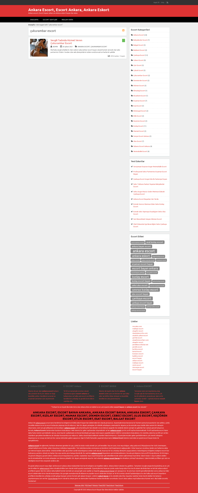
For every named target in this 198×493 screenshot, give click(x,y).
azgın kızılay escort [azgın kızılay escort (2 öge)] (158, 256)
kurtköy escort (137, 349)
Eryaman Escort (139, 101)
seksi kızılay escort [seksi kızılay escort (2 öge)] (158, 281)
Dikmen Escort (138, 85)
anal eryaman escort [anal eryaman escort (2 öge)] (137, 242)
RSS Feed (88, 485)
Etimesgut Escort (139, 111)
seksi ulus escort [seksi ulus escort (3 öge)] (140, 285)
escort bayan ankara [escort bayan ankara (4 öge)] (145, 268)
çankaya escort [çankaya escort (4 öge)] (141, 298)
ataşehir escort (137, 331)
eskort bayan (103, 476)
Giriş (162, 2)
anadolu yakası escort (140, 335)
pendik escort (137, 347)
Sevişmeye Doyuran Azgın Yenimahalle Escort (150, 166)
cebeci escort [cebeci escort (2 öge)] (135, 260)
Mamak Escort (138, 131)
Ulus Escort (137, 141)
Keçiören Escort (139, 121)
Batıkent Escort (139, 50)
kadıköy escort (137, 356)
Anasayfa (34, 19)
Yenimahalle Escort (140, 151)
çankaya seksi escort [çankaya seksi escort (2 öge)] (153, 306)
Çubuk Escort (138, 70)
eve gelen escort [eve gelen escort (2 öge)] (151, 272)
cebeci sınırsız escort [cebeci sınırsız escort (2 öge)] (148, 260)
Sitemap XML (79, 485)
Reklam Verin (67, 19)
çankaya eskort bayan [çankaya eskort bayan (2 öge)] (138, 306)
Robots (95, 485)
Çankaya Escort (139, 55)
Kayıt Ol (156, 2)
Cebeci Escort (138, 60)
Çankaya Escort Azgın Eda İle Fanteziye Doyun (150, 179)
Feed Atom (110, 485)
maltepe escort (137, 329)
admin (55, 46)
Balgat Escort (138, 45)
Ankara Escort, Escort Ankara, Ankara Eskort (68, 10)
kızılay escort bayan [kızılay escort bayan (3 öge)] (141, 281)
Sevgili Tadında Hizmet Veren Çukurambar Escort (66, 42)
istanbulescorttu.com (140, 333)
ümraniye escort (138, 367)
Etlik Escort (137, 116)
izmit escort (136, 365)
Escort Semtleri (50, 19)
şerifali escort (137, 338)
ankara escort (137, 360)
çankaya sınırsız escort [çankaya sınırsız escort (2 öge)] (138, 310)
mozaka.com (137, 326)
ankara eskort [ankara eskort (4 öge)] (141, 255)
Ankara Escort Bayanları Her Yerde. (146, 199)
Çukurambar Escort (99, 46)
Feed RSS (102, 485)
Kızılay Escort (138, 126)
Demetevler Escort (140, 80)
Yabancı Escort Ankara (141, 146)
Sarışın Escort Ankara (141, 136)
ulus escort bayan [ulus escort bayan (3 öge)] (140, 294)
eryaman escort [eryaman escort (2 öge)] (161, 260)
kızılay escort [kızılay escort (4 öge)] (140, 276)
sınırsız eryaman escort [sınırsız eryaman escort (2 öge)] (157, 285)
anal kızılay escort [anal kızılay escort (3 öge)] (154, 242)
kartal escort (137, 351)
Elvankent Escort (139, 96)
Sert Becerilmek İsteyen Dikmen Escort (147, 219)
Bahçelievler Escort (140, 40)
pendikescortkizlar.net (140, 344)
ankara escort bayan (112, 458)
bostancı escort (137, 354)
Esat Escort (137, 106)
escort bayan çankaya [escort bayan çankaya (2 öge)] (137, 272)
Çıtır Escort (137, 65)
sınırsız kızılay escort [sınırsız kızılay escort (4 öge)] (145, 289)
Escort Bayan (53, 478)
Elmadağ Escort (139, 90)
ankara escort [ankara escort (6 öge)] (144, 251)
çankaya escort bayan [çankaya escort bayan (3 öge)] (142, 303)
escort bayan (137, 358)
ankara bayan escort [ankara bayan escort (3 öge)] (141, 246)
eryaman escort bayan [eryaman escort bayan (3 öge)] (142, 264)
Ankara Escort (84, 46)
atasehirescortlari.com (140, 340)
